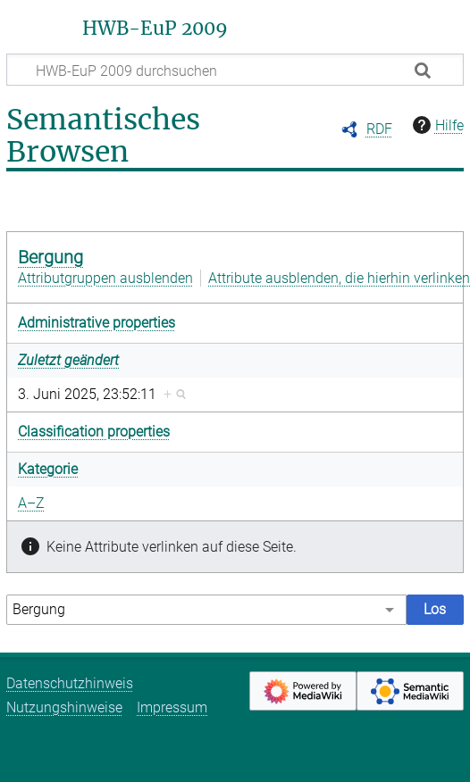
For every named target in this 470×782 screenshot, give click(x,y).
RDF (379, 129)
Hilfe (436, 125)
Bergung (50, 257)
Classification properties (94, 431)
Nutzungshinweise (64, 707)
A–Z (31, 503)
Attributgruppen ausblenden (105, 278)
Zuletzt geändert (68, 360)
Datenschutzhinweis (69, 683)
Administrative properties (96, 322)
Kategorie (48, 469)
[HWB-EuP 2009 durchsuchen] (235, 69)
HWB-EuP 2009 (155, 28)
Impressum (172, 707)
